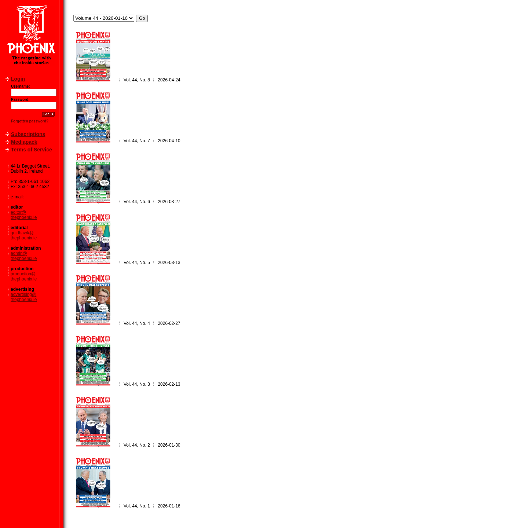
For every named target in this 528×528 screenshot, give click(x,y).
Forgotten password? (29, 121)
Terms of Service (31, 150)
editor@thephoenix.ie (24, 215)
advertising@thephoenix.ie (24, 297)
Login (18, 79)
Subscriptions (28, 134)
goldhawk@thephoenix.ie (24, 235)
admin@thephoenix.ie (24, 256)
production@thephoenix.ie (24, 276)
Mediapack (24, 142)
